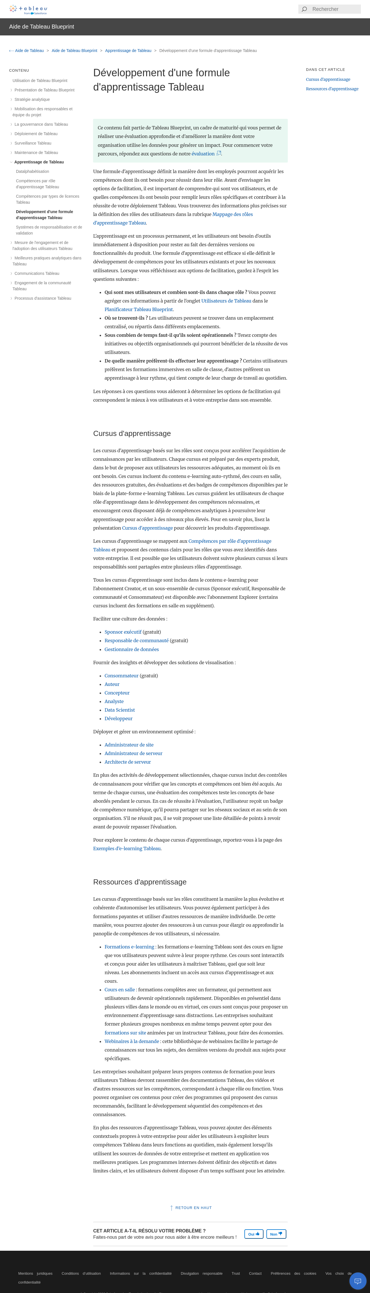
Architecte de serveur (127, 762)
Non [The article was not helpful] (276, 1234)
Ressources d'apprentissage (332, 88)
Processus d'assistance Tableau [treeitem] (42, 298)
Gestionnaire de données (131, 649)
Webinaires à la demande (131, 1041)
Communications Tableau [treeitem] (36, 273)
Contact (255, 1273)
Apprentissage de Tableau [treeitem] (38, 162)
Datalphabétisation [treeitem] (32, 171)
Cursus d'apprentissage (147, 528)
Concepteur (117, 693)
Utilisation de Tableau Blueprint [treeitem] (40, 80)
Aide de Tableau (27, 50)
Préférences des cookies (293, 1273)
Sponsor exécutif (122, 632)
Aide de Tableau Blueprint (75, 50)
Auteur (111, 684)
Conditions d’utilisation (81, 1273)
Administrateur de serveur (133, 753)
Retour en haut (190, 1208)
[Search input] (336, 9)
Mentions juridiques (35, 1273)
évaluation (204, 154)
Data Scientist (119, 710)
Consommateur (121, 675)
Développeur (118, 718)
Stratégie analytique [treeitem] (31, 99)
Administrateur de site (128, 745)
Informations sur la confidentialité (141, 1273)
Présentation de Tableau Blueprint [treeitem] (44, 90)
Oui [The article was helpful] (254, 1234)
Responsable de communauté (136, 640)
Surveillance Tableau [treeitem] (32, 143)
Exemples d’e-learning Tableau (126, 848)
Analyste (114, 701)
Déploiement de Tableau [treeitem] (35, 133)
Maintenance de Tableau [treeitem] (35, 152)
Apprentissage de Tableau (129, 50)
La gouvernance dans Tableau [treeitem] (40, 124)
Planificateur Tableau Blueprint (138, 309)
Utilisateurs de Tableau (226, 301)
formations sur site (125, 1033)
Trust (236, 1273)
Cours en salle (119, 989)
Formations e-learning (129, 947)
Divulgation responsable (201, 1273)
